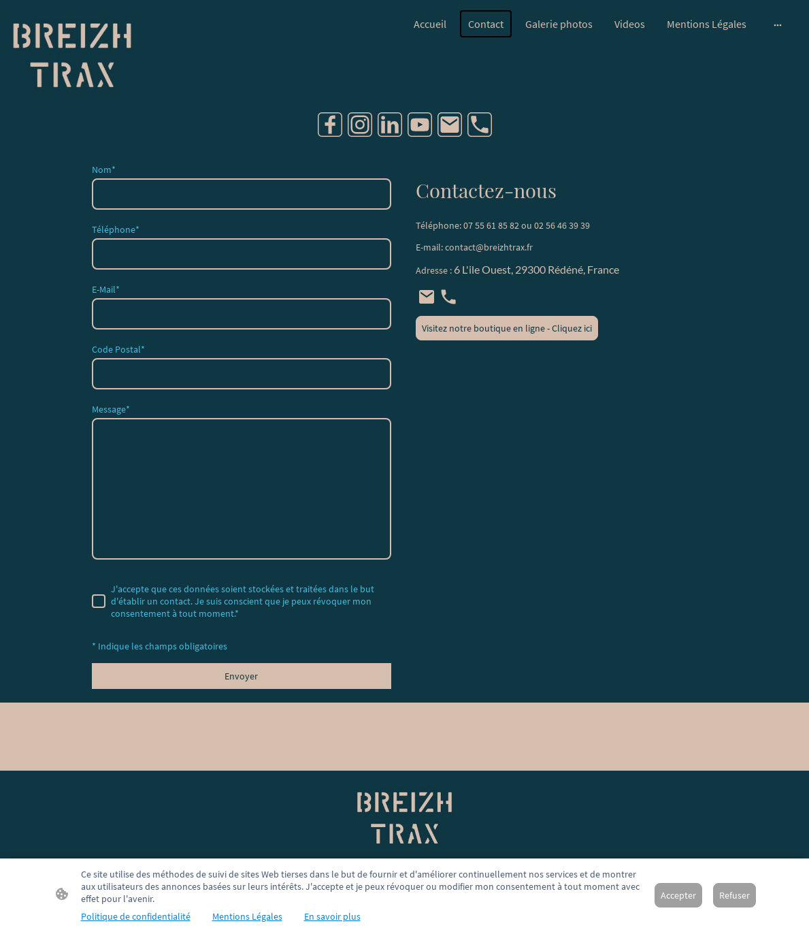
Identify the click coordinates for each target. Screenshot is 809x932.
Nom (104, 169)
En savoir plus (332, 916)
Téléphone (115, 229)
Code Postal (118, 349)
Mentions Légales (247, 916)
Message (111, 409)
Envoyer (241, 676)
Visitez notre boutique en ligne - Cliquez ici (507, 328)
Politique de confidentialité (136, 916)
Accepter (678, 895)
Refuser (734, 895)
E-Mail (106, 289)
